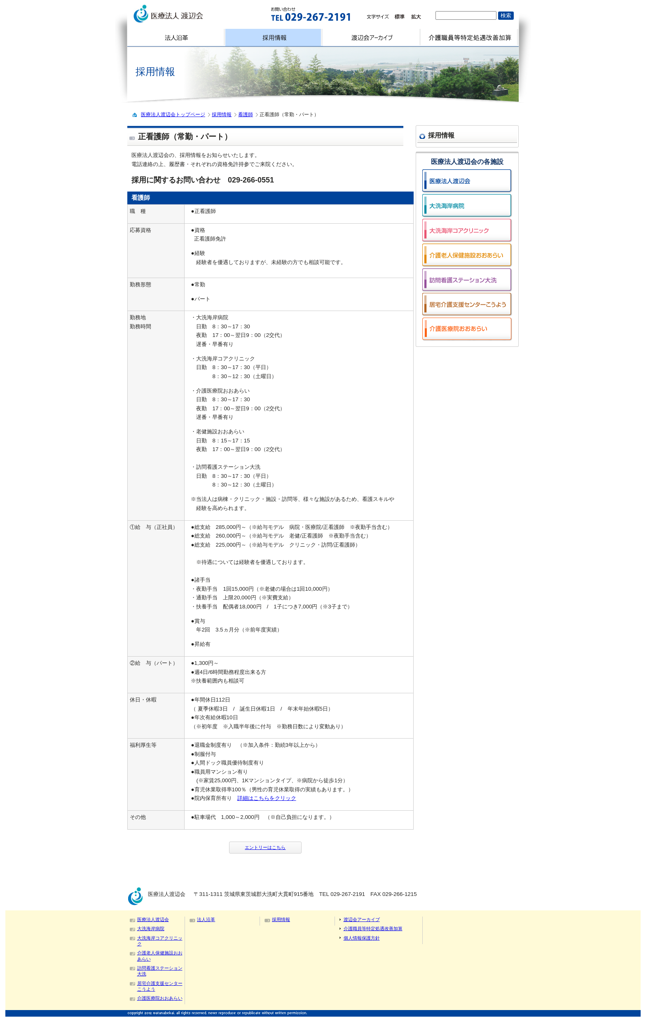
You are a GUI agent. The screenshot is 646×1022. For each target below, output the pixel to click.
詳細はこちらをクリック (266, 798)
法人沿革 (206, 919)
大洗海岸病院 (150, 928)
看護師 (245, 114)
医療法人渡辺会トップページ (173, 114)
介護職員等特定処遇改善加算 (373, 928)
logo (190, 14)
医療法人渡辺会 (153, 919)
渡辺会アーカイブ (362, 919)
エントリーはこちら (265, 847)
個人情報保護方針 (362, 937)
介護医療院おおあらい (160, 998)
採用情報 (222, 114)
